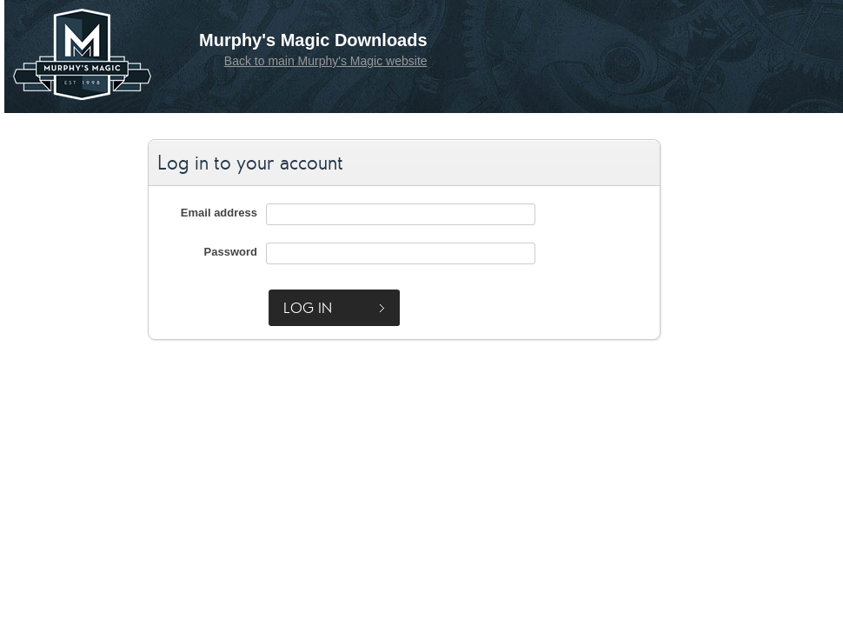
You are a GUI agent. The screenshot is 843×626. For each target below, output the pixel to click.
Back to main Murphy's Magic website (326, 61)
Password (230, 251)
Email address (219, 212)
